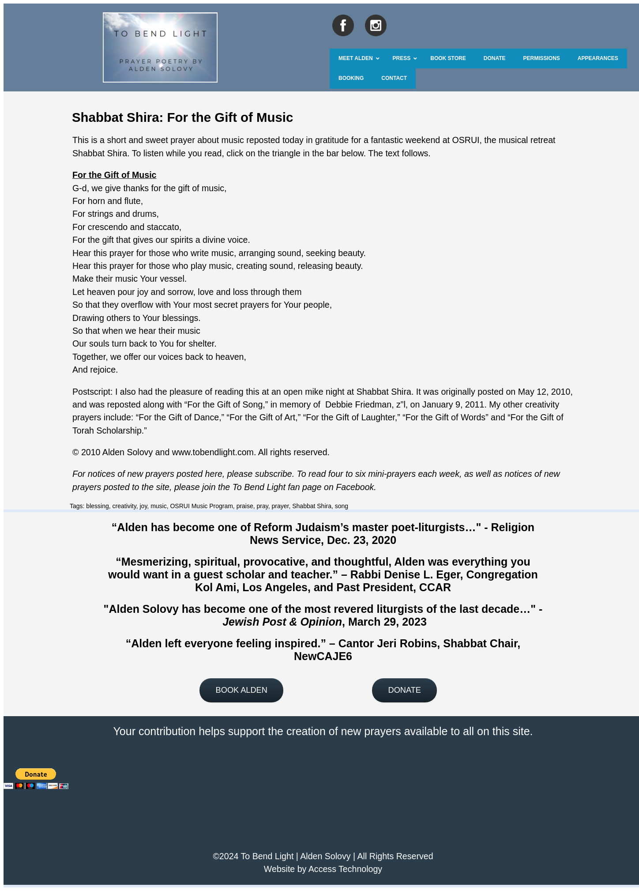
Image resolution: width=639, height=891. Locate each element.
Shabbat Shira (311, 506)
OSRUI (465, 140)
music (158, 506)
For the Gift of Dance (179, 417)
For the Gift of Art (262, 417)
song (341, 506)
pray (262, 506)
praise (245, 506)
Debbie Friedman (358, 404)
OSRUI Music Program (201, 506)
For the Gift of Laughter (350, 417)
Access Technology (345, 869)
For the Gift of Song (225, 404)
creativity (124, 506)
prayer (280, 506)
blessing (97, 506)
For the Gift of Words (445, 417)
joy (143, 506)
